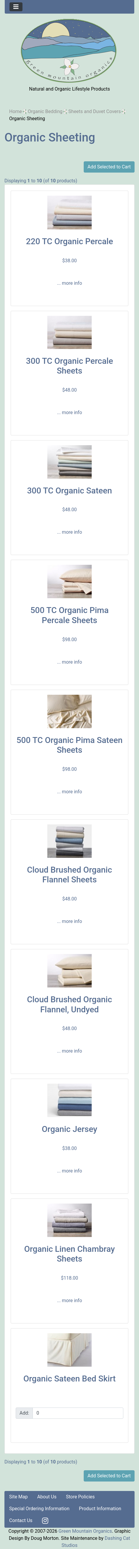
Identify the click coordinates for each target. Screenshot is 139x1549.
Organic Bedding (45, 111)
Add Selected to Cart (109, 167)
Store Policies (80, 1497)
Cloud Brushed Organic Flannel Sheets (69, 875)
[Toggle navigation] (15, 6)
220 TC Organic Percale (69, 241)
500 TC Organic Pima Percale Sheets (69, 615)
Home (15, 111)
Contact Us (21, 1520)
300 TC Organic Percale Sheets (69, 366)
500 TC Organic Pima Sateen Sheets (70, 745)
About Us (46, 1497)
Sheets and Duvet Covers (94, 111)
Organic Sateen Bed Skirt (69, 1379)
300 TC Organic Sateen (69, 491)
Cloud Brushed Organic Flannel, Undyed (69, 1004)
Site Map (18, 1497)
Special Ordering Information (39, 1508)
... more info (69, 283)
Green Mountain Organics (85, 1531)
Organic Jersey (69, 1129)
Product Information (100, 1508)
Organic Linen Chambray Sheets (69, 1254)
